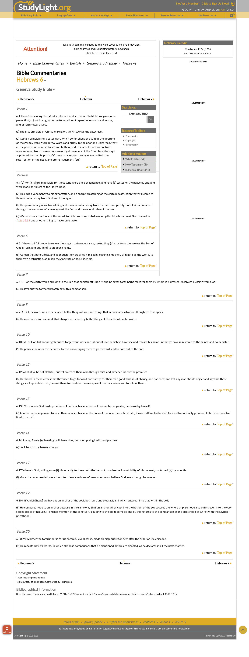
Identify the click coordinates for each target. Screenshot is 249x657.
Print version (131, 136)
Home (22, 63)
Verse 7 (21, 274)
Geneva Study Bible (101, 63)
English (75, 63)
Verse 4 (21, 175)
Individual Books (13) (137, 169)
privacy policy (93, 622)
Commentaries (48, 63)
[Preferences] (232, 15)
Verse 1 (21, 109)
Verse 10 (22, 334)
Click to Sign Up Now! (215, 3)
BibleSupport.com (42, 581)
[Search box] (135, 119)
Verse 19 (22, 493)
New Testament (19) (136, 164)
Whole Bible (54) (135, 159)
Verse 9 (21, 304)
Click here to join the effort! (102, 53)
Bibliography (131, 144)
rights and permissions (124, 622)
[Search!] (151, 119)
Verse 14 (22, 433)
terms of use (71, 622)
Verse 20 (22, 531)
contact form (183, 628)
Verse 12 (22, 364)
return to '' (103, 166)
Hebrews (129, 63)
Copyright (130, 140)
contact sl (149, 622)
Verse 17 (22, 463)
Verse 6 (21, 236)
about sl (165, 622)
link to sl (180, 622)
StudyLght (37, 7)
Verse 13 (22, 399)
